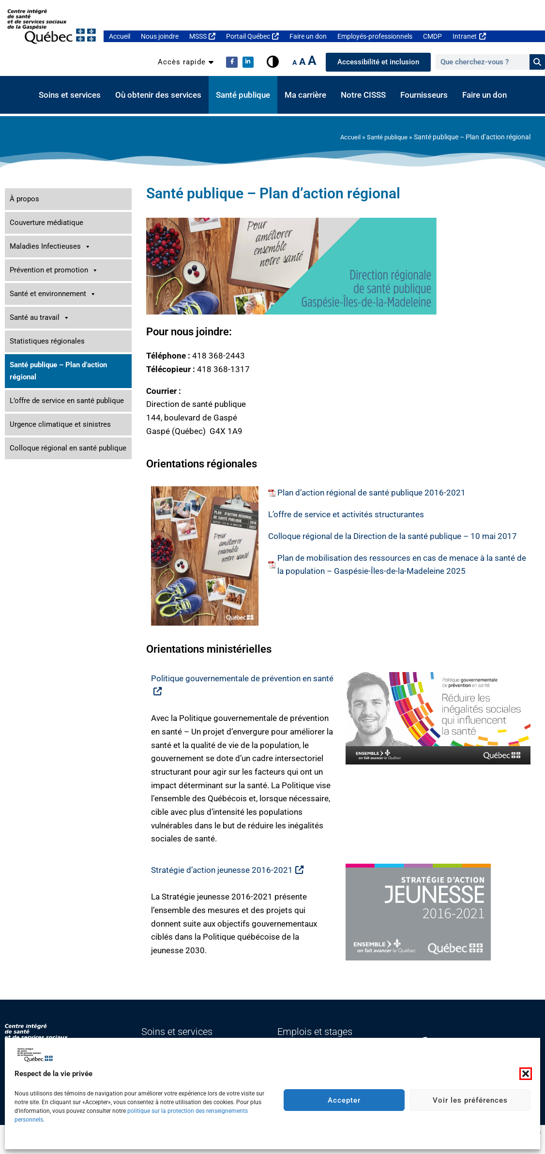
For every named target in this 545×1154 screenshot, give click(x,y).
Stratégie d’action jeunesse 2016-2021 (227, 870)
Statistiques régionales (47, 341)
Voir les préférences (470, 1100)
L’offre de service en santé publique (67, 400)
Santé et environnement (53, 294)
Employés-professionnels (374, 36)
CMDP (432, 36)
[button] (525, 1074)
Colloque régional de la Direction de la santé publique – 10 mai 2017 (392, 536)
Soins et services (70, 95)
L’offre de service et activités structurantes (346, 514)
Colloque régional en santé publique (68, 448)
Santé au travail (40, 318)
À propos (24, 199)
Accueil (119, 36)
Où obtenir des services (158, 95)
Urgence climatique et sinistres (60, 424)
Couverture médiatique (46, 222)
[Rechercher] (537, 62)
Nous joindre (160, 36)
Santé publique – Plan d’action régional (58, 370)
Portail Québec (252, 36)
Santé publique (243, 95)
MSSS (202, 36)
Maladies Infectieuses (50, 246)
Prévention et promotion (54, 270)
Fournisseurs (424, 95)
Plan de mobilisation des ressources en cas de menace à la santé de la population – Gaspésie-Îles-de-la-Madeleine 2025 (401, 564)
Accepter (344, 1100)
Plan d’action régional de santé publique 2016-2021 (371, 492)
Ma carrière (305, 95)
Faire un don (308, 36)
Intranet (469, 36)
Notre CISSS (363, 95)
